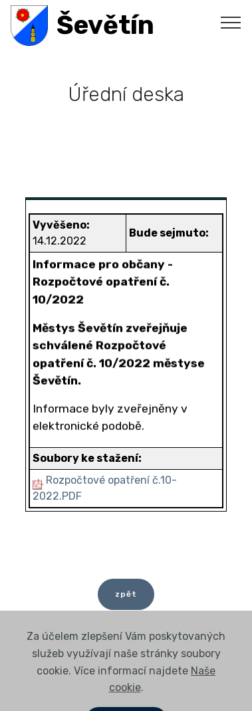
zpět (126, 598)
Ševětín (105, 25)
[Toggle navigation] (231, 22)
